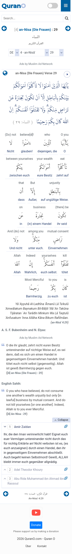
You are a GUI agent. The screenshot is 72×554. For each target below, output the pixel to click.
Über (28, 546)
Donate (36, 525)
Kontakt (41, 546)
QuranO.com (33, 539)
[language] (5, 74)
